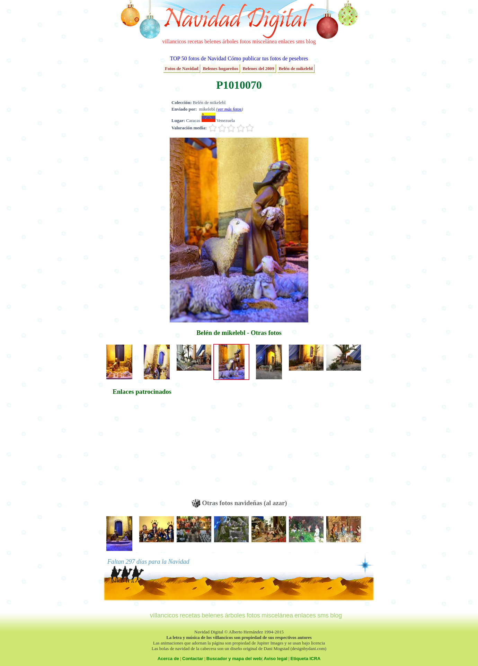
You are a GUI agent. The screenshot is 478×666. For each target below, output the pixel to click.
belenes (212, 41)
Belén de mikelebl (296, 68)
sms (300, 41)
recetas (195, 41)
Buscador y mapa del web (234, 658)
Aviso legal (275, 658)
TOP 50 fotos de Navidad (198, 58)
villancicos (174, 41)
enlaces (286, 41)
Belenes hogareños (220, 68)
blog (311, 41)
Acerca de (168, 658)
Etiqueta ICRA (306, 658)
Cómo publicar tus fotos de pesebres (268, 58)
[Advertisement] (142, 450)
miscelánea (264, 41)
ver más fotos (229, 109)
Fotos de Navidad (181, 68)
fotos (245, 41)
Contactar (192, 658)
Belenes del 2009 (258, 68)
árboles (230, 41)
